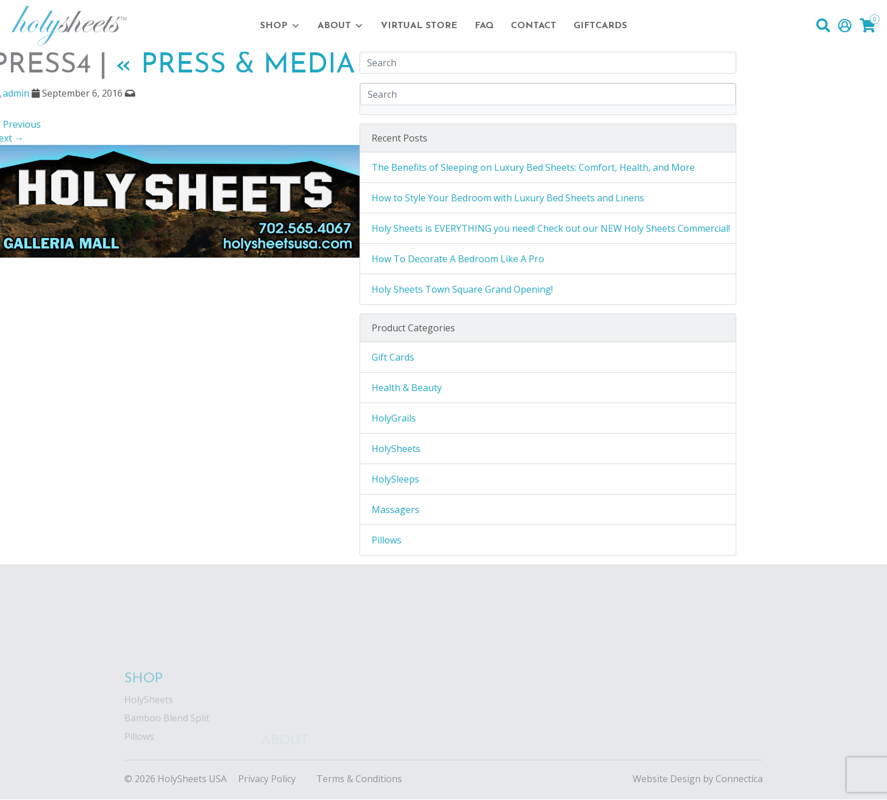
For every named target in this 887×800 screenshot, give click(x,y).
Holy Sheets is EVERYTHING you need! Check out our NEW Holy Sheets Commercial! (551, 228)
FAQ (484, 25)
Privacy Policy (267, 778)
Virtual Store (419, 25)
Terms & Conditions (359, 778)
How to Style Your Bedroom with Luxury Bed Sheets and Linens (508, 198)
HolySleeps (395, 479)
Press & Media (235, 65)
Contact (533, 25)
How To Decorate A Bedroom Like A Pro (458, 258)
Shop (280, 25)
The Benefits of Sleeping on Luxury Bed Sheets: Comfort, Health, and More (533, 167)
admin (16, 93)
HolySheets (396, 448)
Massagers (395, 509)
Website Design (667, 778)
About (341, 25)
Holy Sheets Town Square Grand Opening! (462, 289)
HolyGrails (394, 418)
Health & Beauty (407, 387)
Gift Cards (393, 357)
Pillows (387, 540)
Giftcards (600, 25)
